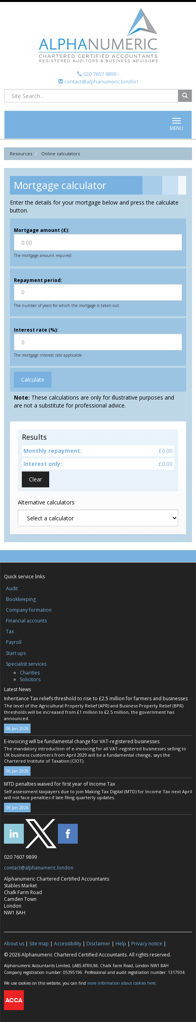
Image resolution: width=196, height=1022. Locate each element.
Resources (21, 153)
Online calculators (60, 153)
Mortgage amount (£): (41, 230)
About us (14, 943)
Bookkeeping (21, 599)
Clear (35, 479)
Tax (10, 631)
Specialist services (26, 664)
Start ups (16, 653)
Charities (30, 672)
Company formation (29, 610)
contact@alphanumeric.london (100, 81)
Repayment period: (38, 280)
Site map (39, 943)
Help (120, 943)
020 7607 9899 (99, 73)
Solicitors (30, 679)
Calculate (32, 379)
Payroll (13, 642)
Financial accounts (26, 620)
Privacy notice (146, 943)
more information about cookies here (121, 983)
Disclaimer (98, 943)
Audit (12, 588)
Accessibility (67, 943)
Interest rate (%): (36, 329)
